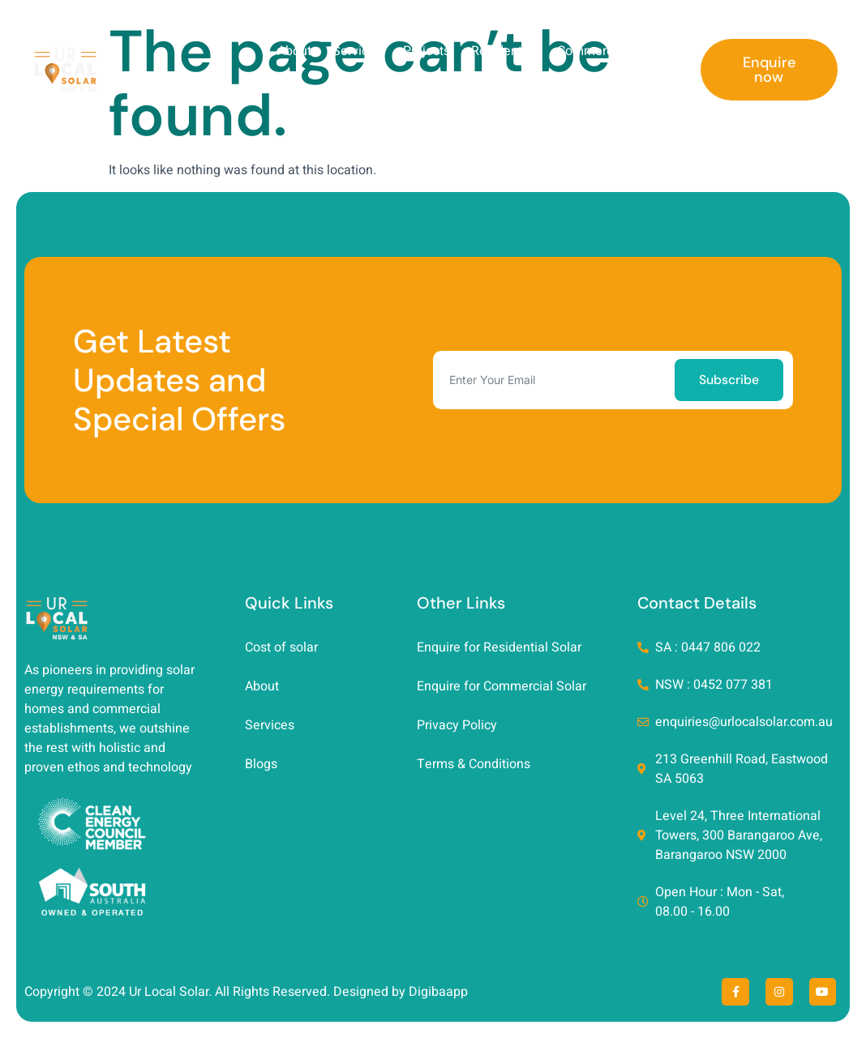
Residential (503, 51)
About (294, 51)
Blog (661, 51)
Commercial (592, 51)
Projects (426, 51)
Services (357, 51)
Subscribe (729, 379)
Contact (651, 88)
